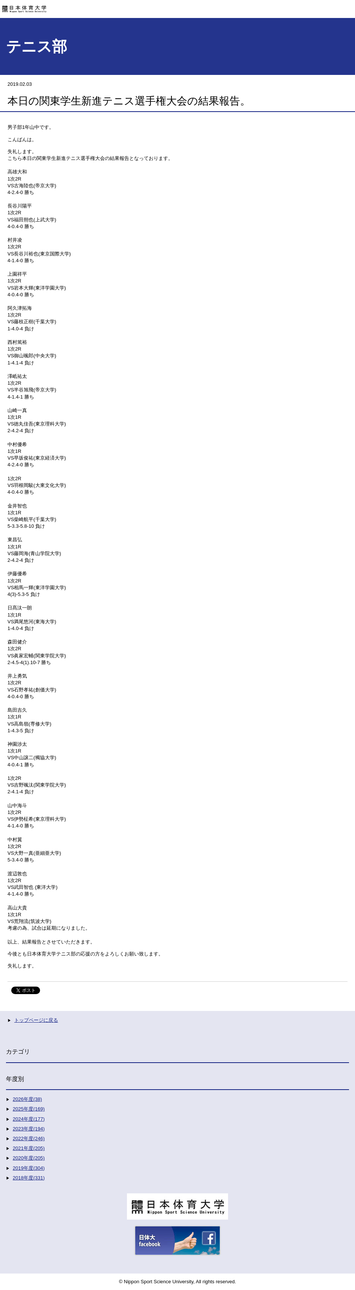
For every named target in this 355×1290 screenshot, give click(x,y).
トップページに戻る (36, 1020)
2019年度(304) (29, 1168)
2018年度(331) (29, 1178)
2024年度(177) (29, 1119)
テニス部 (36, 46)
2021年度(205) (29, 1148)
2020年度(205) (29, 1158)
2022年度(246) (29, 1138)
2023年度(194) (29, 1129)
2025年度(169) (29, 1109)
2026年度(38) (27, 1099)
